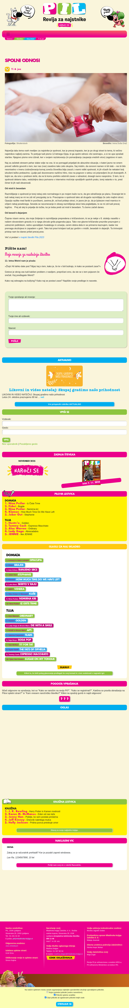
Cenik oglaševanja (60, 958)
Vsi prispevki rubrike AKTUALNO (64, 404)
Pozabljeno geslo (28, 444)
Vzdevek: (6, 419)
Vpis (6, 440)
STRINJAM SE (64, 1004)
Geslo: (5, 428)
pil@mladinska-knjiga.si (23, 939)
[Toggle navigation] (8, 34)
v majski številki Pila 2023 (31, 237)
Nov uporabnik (10, 444)
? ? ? (65, 699)
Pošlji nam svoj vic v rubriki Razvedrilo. (64, 865)
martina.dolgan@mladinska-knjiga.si (68, 954)
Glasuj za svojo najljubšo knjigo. (64, 830)
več (42, 397)
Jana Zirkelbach (12, 946)
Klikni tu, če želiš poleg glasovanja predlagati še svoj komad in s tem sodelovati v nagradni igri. (64, 673)
